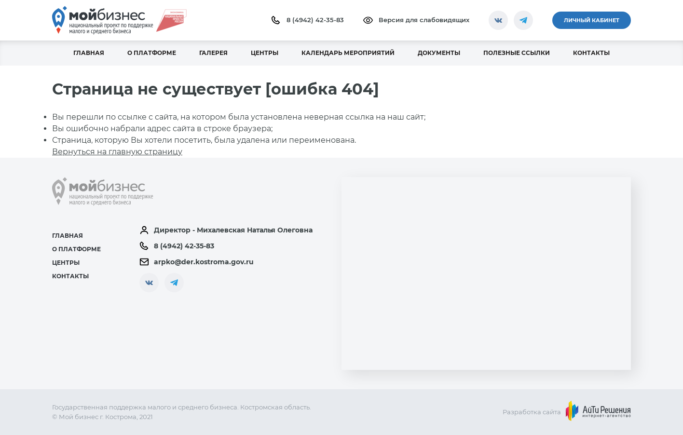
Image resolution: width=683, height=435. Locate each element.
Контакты (591, 52)
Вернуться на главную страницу (117, 151)
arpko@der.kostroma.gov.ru (196, 262)
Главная (88, 52)
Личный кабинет (591, 20)
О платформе (151, 52)
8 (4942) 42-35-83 (307, 20)
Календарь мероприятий (348, 52)
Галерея (213, 52)
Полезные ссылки (516, 52)
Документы (439, 52)
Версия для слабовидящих (416, 20)
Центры (66, 262)
